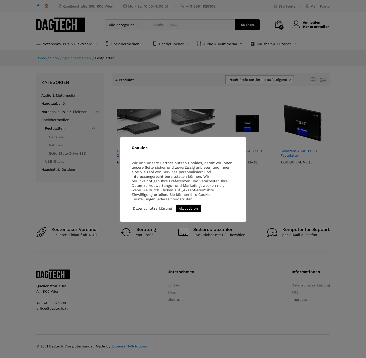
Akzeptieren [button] (188, 208)
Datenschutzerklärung (152, 208)
